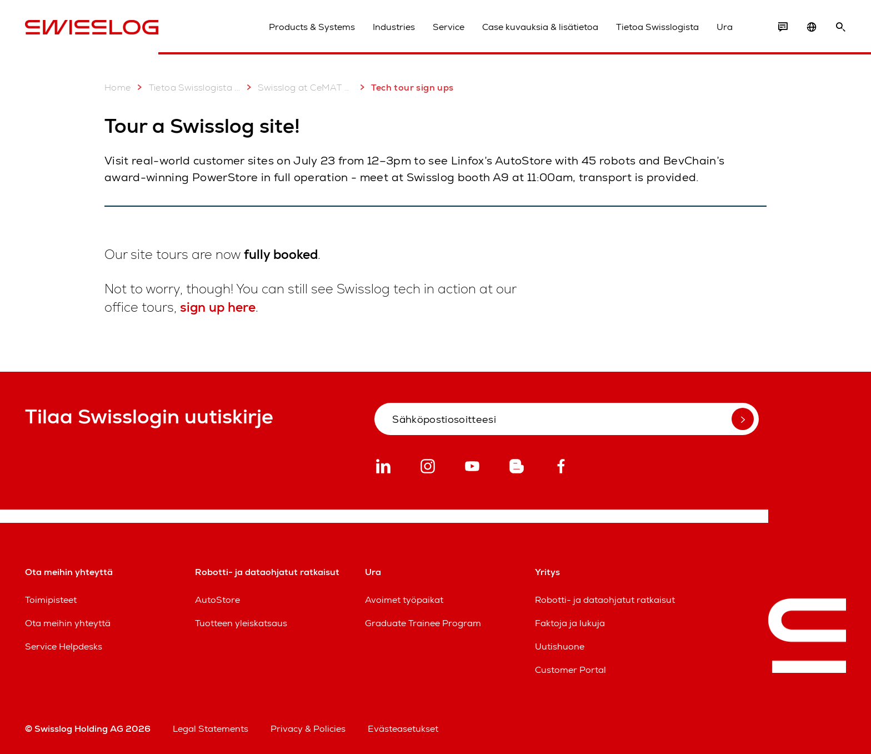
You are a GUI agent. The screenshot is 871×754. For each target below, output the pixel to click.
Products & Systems (312, 27)
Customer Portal (570, 670)
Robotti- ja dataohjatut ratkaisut (605, 600)
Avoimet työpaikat (404, 600)
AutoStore (217, 600)
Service (448, 27)
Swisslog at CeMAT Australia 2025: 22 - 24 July (297, 87)
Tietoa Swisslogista (657, 27)
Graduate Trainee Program (423, 623)
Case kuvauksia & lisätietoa (540, 27)
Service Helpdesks (63, 646)
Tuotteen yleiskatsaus (241, 623)
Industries (394, 27)
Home (117, 87)
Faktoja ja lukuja (570, 623)
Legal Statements (210, 729)
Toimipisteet (51, 600)
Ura (725, 27)
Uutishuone (559, 646)
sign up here (218, 307)
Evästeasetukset (403, 729)
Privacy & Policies (308, 729)
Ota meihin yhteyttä (68, 623)
